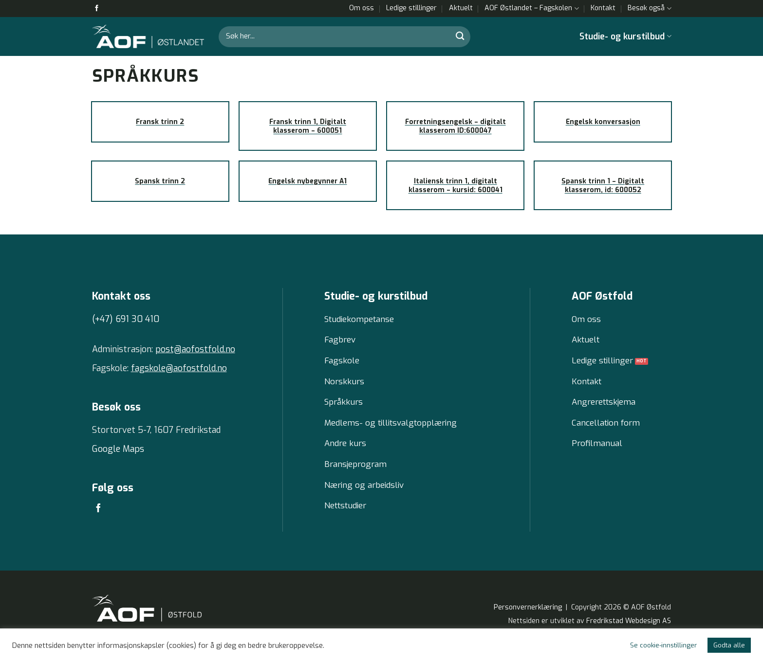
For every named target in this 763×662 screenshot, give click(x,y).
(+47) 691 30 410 (125, 319)
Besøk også (649, 8)
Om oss (361, 8)
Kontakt (603, 8)
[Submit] (460, 36)
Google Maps (118, 449)
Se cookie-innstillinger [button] (663, 645)
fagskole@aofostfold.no (179, 368)
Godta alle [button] (729, 645)
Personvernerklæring (528, 616)
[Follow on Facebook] (96, 8)
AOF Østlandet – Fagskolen (531, 8)
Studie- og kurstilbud (625, 36)
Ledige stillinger (411, 8)
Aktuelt (461, 8)
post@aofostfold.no (195, 349)
